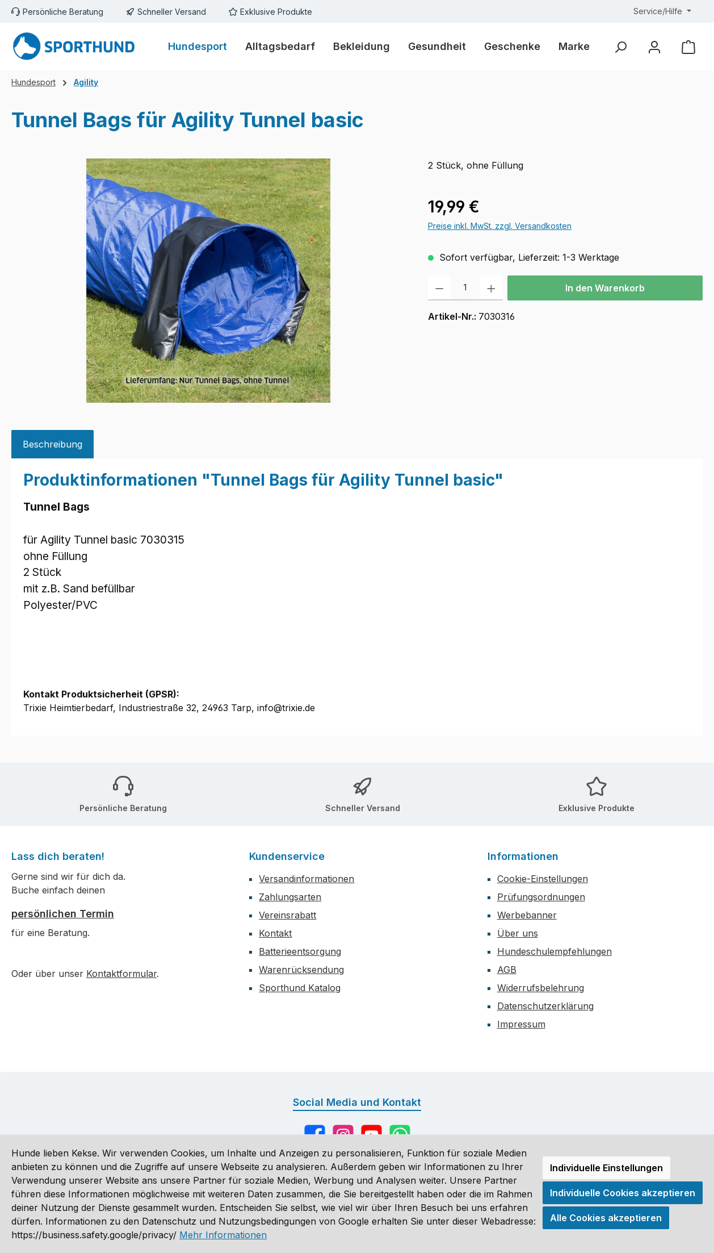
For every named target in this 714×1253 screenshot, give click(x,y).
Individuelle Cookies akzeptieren (622, 1192)
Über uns (517, 933)
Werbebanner (527, 915)
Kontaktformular (121, 973)
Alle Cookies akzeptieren (606, 1217)
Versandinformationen (306, 878)
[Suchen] (620, 47)
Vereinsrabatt (287, 915)
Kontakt (275, 933)
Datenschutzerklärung (545, 1006)
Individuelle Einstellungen (606, 1167)
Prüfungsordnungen (541, 897)
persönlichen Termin (62, 914)
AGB (506, 969)
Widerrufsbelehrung (540, 987)
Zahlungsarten (290, 897)
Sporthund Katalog (300, 987)
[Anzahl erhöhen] (491, 287)
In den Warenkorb (605, 288)
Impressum (521, 1024)
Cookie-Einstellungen (542, 878)
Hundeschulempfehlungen (554, 951)
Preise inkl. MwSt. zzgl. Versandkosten (500, 226)
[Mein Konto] (654, 47)
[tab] (52, 444)
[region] (208, 280)
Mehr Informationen (223, 1235)
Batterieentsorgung (300, 951)
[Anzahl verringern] (439, 287)
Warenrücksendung (301, 969)
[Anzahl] (465, 287)
